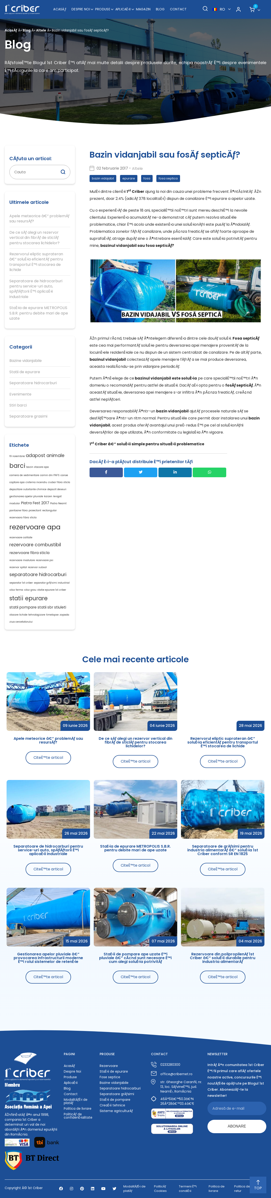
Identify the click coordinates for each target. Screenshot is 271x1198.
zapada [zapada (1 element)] (64, 614)
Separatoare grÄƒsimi (117, 1094)
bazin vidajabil (103, 178)
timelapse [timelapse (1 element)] (52, 614)
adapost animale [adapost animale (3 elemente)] (45, 455)
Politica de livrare (77, 1108)
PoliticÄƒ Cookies (160, 1188)
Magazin (143, 9)
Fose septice (110, 1077)
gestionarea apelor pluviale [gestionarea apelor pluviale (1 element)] (26, 496)
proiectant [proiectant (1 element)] (35, 510)
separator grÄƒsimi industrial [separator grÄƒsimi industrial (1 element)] (52, 583)
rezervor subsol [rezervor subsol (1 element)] (37, 567)
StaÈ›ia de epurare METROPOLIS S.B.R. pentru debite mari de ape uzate (38, 313)
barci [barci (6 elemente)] (17, 465)
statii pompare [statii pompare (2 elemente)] (23, 607)
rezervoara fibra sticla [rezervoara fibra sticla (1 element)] (23, 517)
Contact (178, 9)
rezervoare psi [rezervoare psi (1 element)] (44, 560)
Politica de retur (242, 1188)
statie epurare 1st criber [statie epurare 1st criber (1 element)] (51, 590)
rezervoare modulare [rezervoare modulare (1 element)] (22, 560)
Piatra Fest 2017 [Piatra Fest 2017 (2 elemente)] (35, 503)
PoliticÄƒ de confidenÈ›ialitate (78, 1116)
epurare (128, 178)
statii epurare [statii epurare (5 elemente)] (28, 598)
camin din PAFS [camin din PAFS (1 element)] (50, 475)
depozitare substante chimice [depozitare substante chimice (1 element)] (27, 489)
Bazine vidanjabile (25, 360)
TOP (258, 1185)
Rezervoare (109, 1065)
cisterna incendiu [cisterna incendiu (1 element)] (36, 482)
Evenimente (20, 394)
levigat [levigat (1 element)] (57, 496)
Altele (41, 30)
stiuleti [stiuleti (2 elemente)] (60, 607)
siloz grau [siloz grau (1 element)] (30, 590)
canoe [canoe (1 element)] (64, 475)
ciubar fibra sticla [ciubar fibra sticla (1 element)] (59, 482)
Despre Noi (81, 9)
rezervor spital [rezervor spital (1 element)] (18, 567)
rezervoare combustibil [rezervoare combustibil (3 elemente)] (35, 545)
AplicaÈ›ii (123, 9)
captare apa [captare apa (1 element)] (17, 482)
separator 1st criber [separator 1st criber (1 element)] (21, 583)
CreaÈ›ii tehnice (112, 1105)
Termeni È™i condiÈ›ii (188, 1188)
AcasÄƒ (59, 9)
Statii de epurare (24, 372)
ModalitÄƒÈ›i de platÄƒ (75, 1101)
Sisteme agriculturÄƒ (116, 1111)
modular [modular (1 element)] (14, 503)
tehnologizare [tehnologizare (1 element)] (36, 614)
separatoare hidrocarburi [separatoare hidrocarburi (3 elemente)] (37, 574)
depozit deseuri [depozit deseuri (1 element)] (56, 489)
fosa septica (168, 178)
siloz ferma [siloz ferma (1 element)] (16, 590)
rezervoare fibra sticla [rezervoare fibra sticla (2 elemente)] (29, 552)
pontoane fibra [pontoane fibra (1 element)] (18, 510)
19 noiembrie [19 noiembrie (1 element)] (17, 456)
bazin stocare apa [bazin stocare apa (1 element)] (37, 467)
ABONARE (237, 1126)
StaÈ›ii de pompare (115, 1099)
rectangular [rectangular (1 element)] (49, 510)
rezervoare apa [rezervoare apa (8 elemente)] (34, 527)
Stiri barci (18, 405)
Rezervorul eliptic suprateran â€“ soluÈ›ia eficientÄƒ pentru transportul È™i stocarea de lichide (36, 262)
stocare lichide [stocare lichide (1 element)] (18, 614)
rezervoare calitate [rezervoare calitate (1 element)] (20, 537)
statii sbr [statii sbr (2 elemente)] (45, 607)
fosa (146, 178)
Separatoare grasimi (28, 416)
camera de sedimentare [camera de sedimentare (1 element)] (24, 475)
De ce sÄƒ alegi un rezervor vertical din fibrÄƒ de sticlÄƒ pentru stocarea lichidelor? (34, 238)
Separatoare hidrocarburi (33, 383)
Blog (160, 9)
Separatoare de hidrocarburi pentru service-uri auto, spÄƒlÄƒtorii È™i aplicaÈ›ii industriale (35, 289)
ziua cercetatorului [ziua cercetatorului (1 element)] (21, 622)
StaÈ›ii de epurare (114, 1071)
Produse (102, 9)
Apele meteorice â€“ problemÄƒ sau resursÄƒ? (39, 218)
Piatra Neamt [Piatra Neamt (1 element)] (58, 503)
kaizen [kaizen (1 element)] (48, 496)
